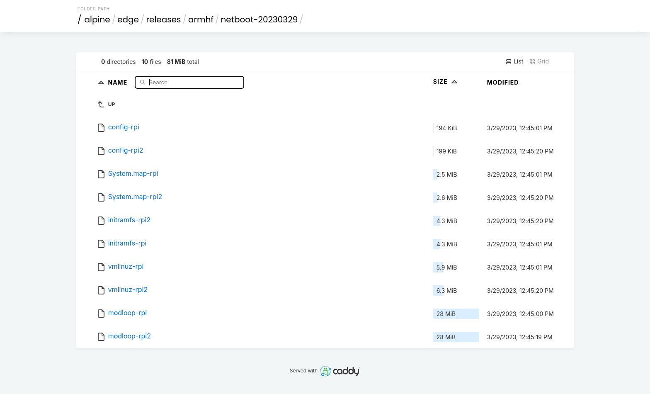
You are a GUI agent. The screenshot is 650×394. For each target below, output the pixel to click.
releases (163, 19)
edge (128, 19)
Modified (503, 82)
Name (118, 81)
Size (446, 81)
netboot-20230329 (259, 19)
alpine (97, 19)
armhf (200, 19)
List (514, 61)
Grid (539, 61)
